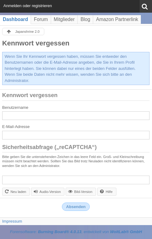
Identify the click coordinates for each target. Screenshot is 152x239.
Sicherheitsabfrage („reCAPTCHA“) (49, 147)
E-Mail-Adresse (16, 126)
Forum (41, 19)
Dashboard (15, 19)
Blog (85, 19)
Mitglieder (64, 19)
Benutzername (15, 107)
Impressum (12, 221)
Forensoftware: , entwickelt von (76, 231)
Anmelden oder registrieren (27, 5)
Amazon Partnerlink (117, 19)
